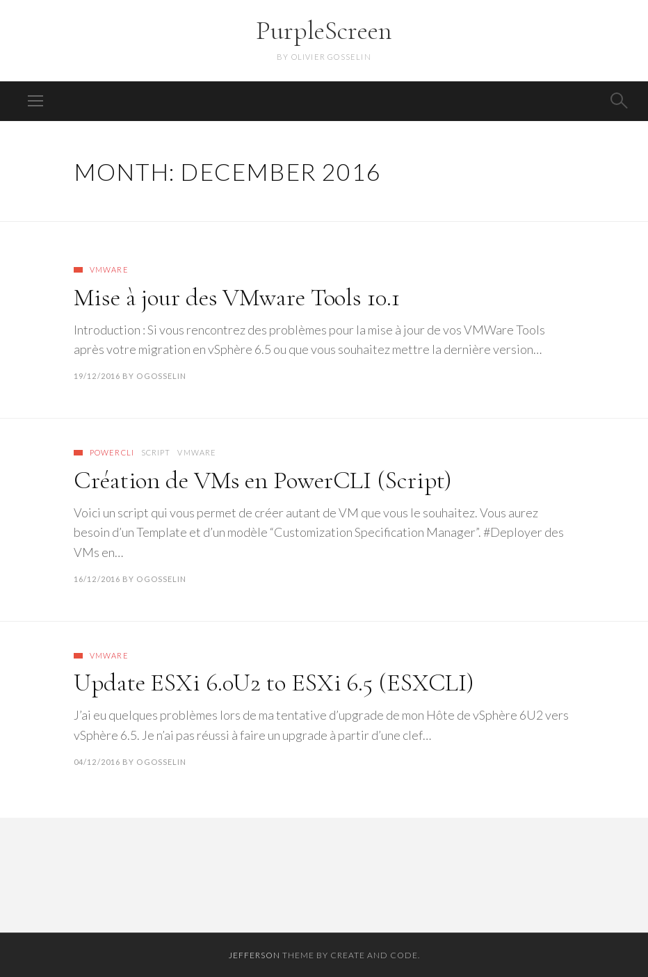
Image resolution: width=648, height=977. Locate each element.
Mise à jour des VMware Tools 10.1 (237, 297)
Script (156, 452)
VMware (109, 269)
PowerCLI (112, 452)
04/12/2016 (97, 761)
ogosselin (161, 375)
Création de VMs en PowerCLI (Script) (263, 480)
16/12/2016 (97, 578)
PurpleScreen (324, 31)
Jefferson (254, 955)
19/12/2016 (97, 375)
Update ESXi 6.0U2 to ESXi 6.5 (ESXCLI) (274, 682)
